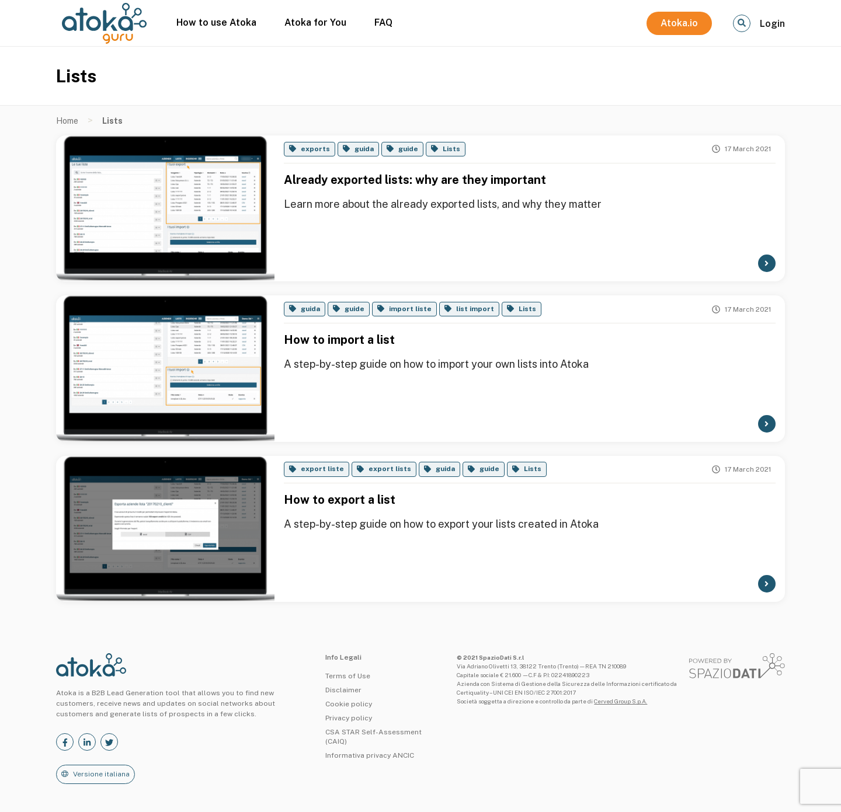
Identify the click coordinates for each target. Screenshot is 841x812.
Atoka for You (315, 22)
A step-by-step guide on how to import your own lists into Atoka (436, 364)
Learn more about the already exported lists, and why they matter (443, 204)
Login (772, 23)
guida (364, 149)
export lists (390, 469)
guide (408, 149)
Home (67, 121)
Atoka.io (679, 23)
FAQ (383, 22)
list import (475, 309)
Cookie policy (348, 704)
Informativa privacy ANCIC (369, 755)
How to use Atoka (216, 22)
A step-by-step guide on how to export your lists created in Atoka (441, 524)
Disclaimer (343, 690)
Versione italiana (101, 774)
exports (315, 149)
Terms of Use (347, 676)
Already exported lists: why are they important (415, 180)
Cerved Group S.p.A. (620, 701)
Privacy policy (348, 718)
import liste (410, 309)
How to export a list (339, 500)
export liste (322, 469)
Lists (451, 149)
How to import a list (339, 340)
